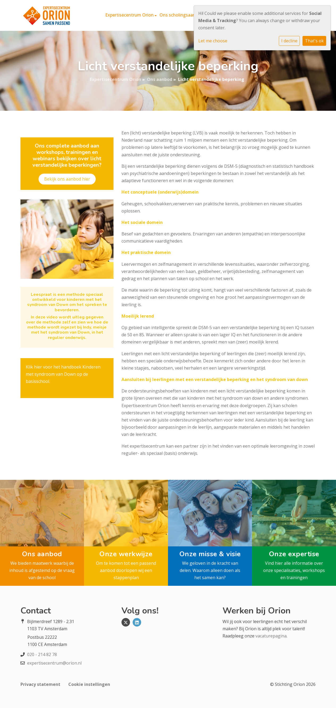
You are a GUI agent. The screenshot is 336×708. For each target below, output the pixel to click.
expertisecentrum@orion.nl (54, 663)
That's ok (314, 41)
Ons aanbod (159, 79)
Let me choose (212, 41)
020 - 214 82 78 (42, 654)
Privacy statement (40, 684)
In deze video (45, 317)
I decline (289, 41)
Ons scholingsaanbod (181, 15)
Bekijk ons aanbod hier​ (67, 179)
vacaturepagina (271, 636)
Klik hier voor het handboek (53, 367)
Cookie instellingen (89, 684)
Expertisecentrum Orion (130, 15)
